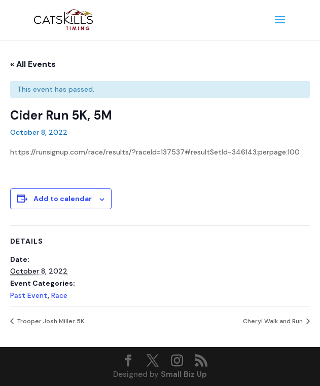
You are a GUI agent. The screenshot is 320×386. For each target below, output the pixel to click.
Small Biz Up (184, 374)
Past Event (29, 295)
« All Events (33, 64)
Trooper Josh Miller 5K (50, 321)
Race (59, 295)
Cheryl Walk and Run (273, 321)
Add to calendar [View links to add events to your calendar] (62, 198)
